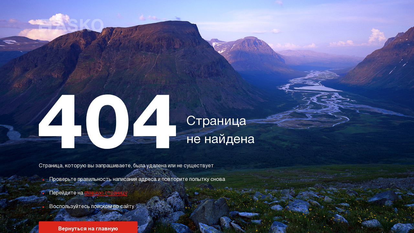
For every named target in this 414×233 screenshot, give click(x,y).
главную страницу (105, 193)
